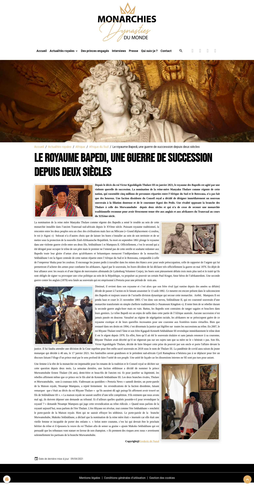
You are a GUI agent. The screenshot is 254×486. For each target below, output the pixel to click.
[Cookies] (7, 479)
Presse (133, 54)
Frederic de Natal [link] (149, 444)
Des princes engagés (95, 54)
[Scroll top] (247, 479)
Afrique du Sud (98, 149)
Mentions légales (88, 481)
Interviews (119, 54)
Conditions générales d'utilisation (125, 481)
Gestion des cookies (163, 481)
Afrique (80, 149)
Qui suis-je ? (149, 54)
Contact (166, 54)
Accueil (42, 54)
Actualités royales (62, 54)
